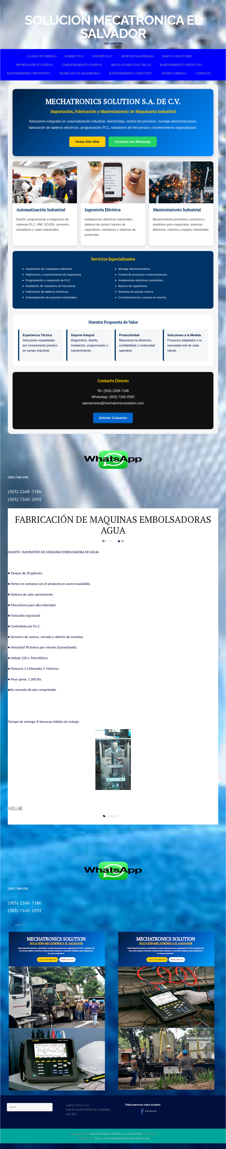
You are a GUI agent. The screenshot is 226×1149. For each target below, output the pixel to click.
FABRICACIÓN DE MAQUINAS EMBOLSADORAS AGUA (113, 524)
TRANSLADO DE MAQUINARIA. (80, 73)
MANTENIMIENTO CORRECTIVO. (131, 73)
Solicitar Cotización (113, 418)
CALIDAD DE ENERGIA (41, 56)
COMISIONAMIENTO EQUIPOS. (82, 65)
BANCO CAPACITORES (177, 56)
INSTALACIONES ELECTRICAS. (131, 65)
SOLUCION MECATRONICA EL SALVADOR (113, 26)
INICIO (20, 925)
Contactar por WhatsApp (132, 141)
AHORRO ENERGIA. (174, 73)
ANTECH (112, 816)
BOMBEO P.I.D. (74, 56)
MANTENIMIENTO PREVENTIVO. (29, 73)
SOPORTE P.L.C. (103, 56)
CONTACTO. (204, 73)
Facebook (148, 1111)
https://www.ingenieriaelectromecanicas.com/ (122, 1138)
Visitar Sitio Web (87, 141)
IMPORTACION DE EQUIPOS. (34, 65)
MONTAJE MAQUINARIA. (137, 56)
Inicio (113, 831)
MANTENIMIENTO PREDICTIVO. (181, 65)
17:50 (109, 541)
